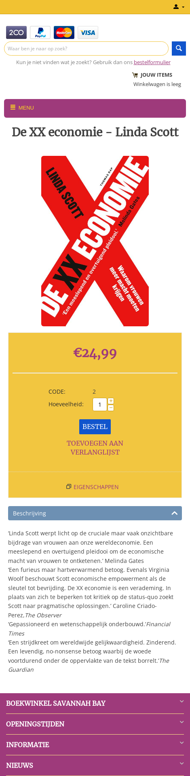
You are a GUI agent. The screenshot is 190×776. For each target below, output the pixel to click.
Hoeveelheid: (66, 404)
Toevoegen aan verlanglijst (95, 448)
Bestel (95, 426)
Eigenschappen (96, 487)
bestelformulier (152, 62)
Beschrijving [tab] (95, 512)
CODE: (57, 391)
